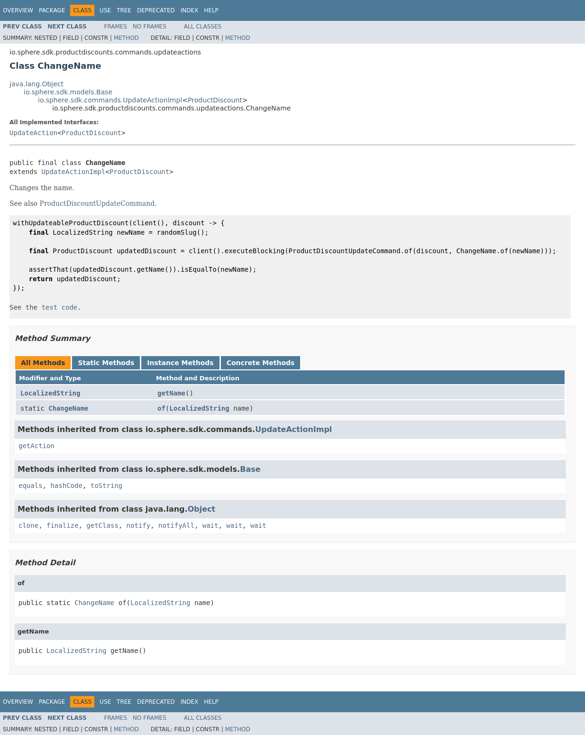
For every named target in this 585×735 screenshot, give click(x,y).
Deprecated (156, 10)
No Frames (149, 26)
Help (211, 10)
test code (59, 307)
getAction (36, 446)
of (161, 408)
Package (52, 10)
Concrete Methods (261, 363)
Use (105, 10)
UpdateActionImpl (73, 171)
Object (202, 509)
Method (126, 38)
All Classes (202, 26)
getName (171, 393)
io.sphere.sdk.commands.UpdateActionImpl (110, 100)
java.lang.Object (36, 84)
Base (250, 469)
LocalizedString (50, 393)
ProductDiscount (215, 100)
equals (30, 485)
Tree (124, 10)
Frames (116, 26)
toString (106, 485)
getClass (102, 525)
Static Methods (106, 363)
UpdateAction (33, 133)
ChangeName (68, 408)
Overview (18, 10)
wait (210, 525)
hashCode (66, 485)
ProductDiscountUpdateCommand (97, 203)
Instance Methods (180, 363)
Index (190, 10)
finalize (62, 525)
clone (28, 525)
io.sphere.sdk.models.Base (68, 92)
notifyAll (176, 525)
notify (139, 525)
